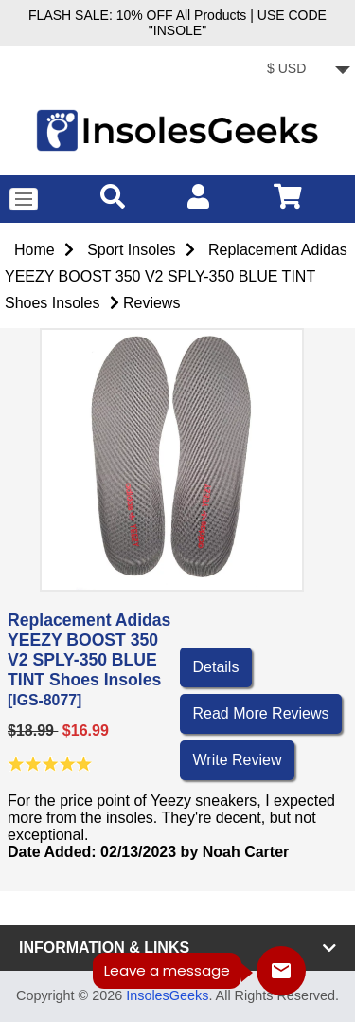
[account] (198, 195)
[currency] (305, 70)
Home (34, 250)
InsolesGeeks (167, 995)
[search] (112, 195)
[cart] (288, 195)
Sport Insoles (131, 250)
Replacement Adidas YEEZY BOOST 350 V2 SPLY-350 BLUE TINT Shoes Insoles (176, 276)
